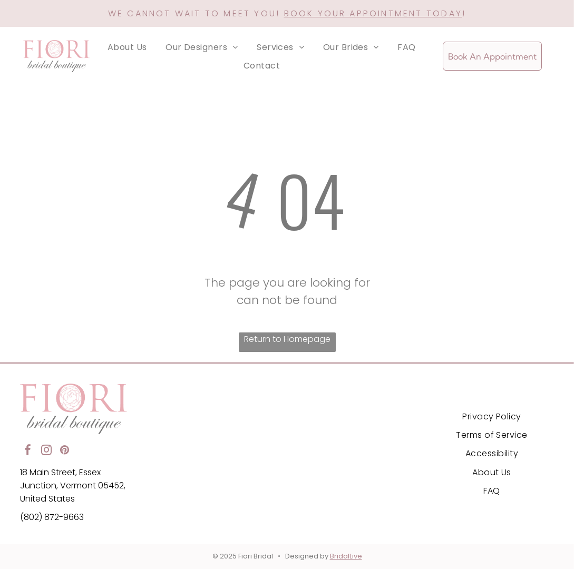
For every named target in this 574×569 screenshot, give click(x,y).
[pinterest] (65, 451)
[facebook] (28, 451)
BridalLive (346, 556)
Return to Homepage (287, 339)
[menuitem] (127, 47)
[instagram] (46, 451)
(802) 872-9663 (52, 517)
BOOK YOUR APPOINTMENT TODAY (373, 13)
